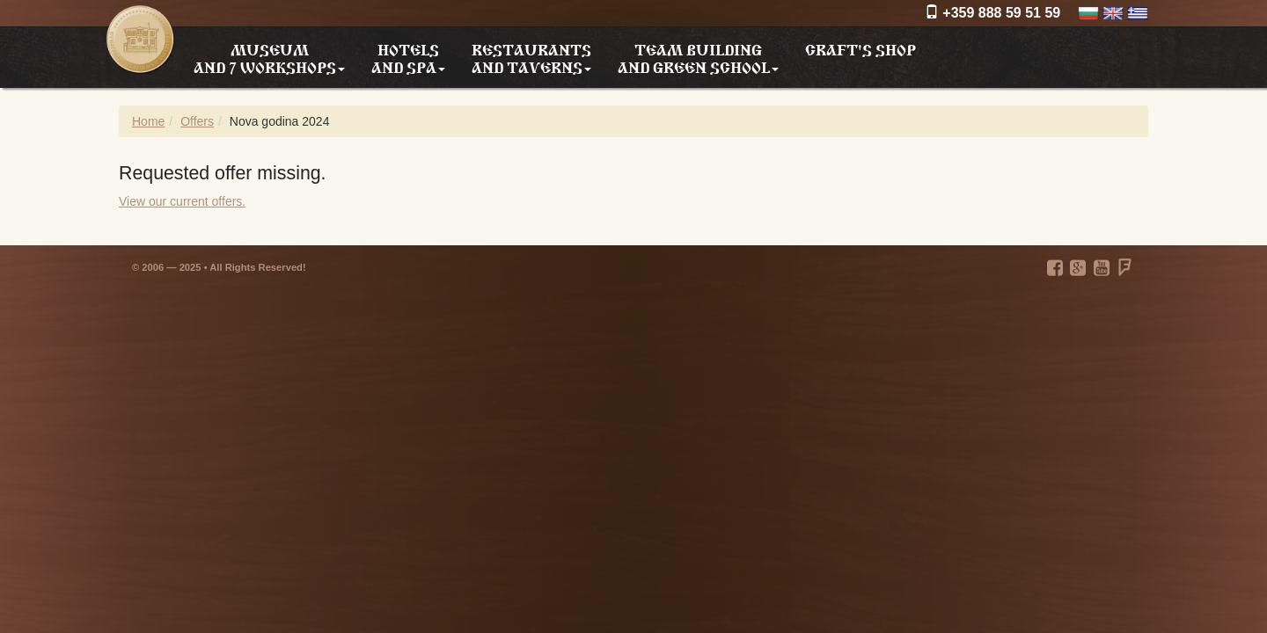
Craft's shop (860, 48)
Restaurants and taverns (531, 58)
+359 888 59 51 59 (992, 12)
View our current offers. (182, 201)
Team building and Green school (698, 58)
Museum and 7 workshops (269, 58)
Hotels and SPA (408, 58)
